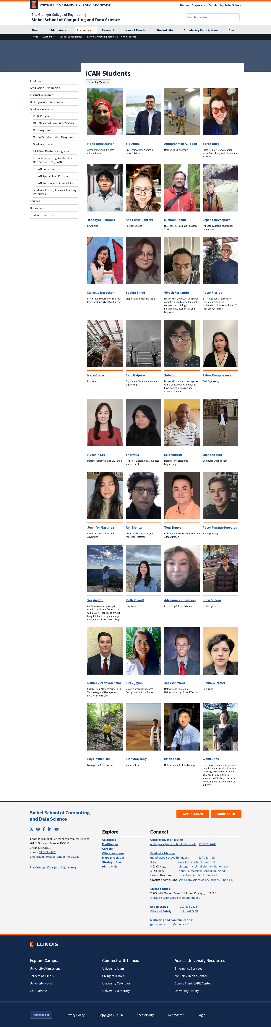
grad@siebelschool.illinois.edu (169, 857)
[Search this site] (207, 17)
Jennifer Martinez (100, 527)
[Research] (110, 30)
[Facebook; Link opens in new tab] (44, 829)
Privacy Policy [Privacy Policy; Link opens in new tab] (75, 1015)
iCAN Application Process (52, 176)
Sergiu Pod (95, 600)
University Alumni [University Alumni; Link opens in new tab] (114, 968)
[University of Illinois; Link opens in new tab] (44, 944)
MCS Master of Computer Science (54, 123)
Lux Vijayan (134, 683)
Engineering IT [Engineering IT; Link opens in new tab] (160, 906)
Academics (36, 81)
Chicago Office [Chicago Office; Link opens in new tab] (160, 889)
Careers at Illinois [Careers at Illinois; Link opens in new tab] (42, 976)
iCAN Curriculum (46, 169)
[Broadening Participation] (203, 30)
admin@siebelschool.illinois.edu (58, 856)
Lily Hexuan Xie (98, 759)
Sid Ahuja (133, 143)
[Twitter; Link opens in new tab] (31, 829)
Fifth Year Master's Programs (51, 151)
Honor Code (37, 208)
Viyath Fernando (176, 292)
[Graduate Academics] (71, 36)
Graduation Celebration (45, 88)
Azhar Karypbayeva (217, 375)
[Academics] (86, 30)
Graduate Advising (162, 853)
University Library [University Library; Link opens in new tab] (187, 991)
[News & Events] (137, 30)
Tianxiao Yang (136, 759)
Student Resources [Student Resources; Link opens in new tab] (42, 215)
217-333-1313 (188, 906)
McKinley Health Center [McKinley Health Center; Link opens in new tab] (191, 976)
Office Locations (113, 853)
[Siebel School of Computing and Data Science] (76, 19)
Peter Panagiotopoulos (220, 527)
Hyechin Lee (96, 455)
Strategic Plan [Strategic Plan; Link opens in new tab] (112, 862)
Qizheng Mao (212, 455)
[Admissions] (60, 30)
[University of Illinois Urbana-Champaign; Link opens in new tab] (71, 5)
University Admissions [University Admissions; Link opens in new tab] (45, 968)
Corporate (198, 5)
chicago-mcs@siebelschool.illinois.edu (203, 866)
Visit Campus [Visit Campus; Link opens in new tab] (39, 991)
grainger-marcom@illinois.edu (169, 924)
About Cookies (41, 1014)
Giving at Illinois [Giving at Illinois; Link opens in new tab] (113, 976)
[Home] (35, 36)
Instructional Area (41, 95)
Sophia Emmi (135, 292)
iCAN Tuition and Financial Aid (55, 183)
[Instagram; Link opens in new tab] (38, 829)
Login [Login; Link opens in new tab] (201, 1015)
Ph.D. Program (42, 116)
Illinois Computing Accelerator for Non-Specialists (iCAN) (55, 160)
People (212, 5)
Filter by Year (96, 82)
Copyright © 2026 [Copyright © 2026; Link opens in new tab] (110, 1015)
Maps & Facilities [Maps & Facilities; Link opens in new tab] (113, 857)
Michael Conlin (175, 220)
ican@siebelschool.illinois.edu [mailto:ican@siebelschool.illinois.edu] (197, 862)
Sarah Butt (211, 143)
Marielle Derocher (100, 292)
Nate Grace (95, 375)
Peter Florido (212, 292)
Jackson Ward (174, 683)
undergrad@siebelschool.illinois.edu (173, 844)
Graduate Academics (43, 109)
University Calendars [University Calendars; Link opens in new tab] (116, 983)
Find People (110, 844)
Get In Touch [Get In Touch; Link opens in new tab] (193, 814)
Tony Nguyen (173, 527)
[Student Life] (166, 30)
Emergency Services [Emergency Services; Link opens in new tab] (188, 968)
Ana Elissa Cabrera (139, 220)
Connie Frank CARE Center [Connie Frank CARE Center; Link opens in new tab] (193, 983)
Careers (107, 848)
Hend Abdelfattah (100, 143)
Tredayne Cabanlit (101, 220)
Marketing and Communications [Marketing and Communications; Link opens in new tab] (172, 920)
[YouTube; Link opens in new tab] (56, 829)
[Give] (233, 30)
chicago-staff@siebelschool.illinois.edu (175, 897)
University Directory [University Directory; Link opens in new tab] (116, 991)
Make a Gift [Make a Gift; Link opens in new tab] (226, 814)
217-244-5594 (189, 911)
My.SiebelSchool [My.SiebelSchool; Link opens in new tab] (230, 5)
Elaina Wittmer (214, 683)
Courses (35, 201)
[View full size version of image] (266, 44)
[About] (38, 30)
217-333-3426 (47, 852)
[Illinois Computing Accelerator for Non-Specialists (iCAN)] (118, 36)
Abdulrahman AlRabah (180, 143)
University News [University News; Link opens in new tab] (41, 983)
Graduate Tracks (43, 144)
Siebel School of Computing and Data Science (60, 815)
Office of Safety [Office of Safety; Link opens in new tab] (161, 911)
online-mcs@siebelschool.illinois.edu (202, 871)
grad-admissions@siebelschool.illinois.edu (206, 880)
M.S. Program (41, 130)
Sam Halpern (135, 375)
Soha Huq (171, 375)
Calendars (109, 840)
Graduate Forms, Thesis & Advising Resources (55, 192)
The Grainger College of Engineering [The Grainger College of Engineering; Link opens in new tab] (59, 14)
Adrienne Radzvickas (180, 600)
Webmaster (176, 1015)
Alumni (184, 5)
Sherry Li (132, 455)
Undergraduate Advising (166, 840)
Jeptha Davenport (216, 220)
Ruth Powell (135, 600)
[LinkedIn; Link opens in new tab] (49, 829)
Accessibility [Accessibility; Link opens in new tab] (145, 1015)
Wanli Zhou (211, 759)
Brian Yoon (172, 759)
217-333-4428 (207, 844)
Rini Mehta (134, 527)
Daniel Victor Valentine (104, 683)
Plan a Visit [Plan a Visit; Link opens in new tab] (109, 866)
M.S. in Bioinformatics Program (53, 137)
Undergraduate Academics (46, 102)
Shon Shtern (212, 600)
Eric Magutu (173, 455)
